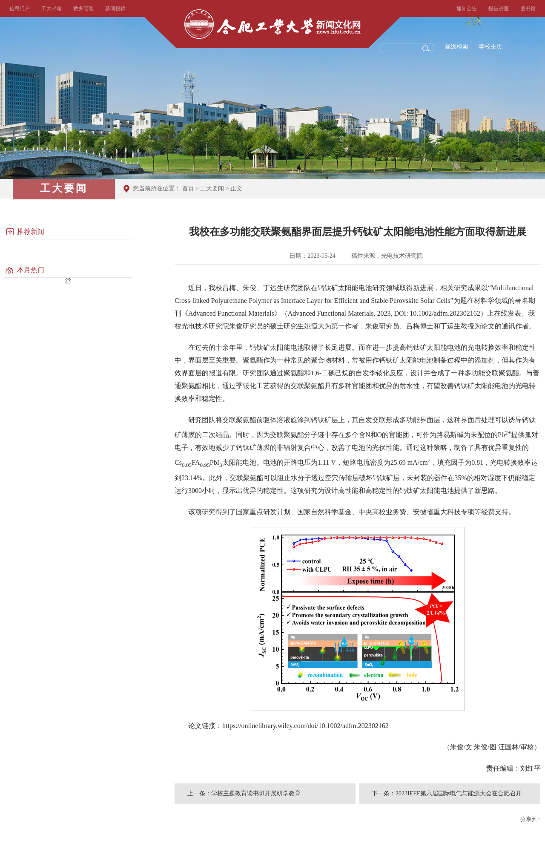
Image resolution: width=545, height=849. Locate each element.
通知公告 (466, 9)
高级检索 (456, 46)
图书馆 (528, 9)
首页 (188, 188)
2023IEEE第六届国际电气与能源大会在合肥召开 (459, 793)
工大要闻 (212, 188)
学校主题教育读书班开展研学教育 (256, 793)
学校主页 (490, 46)
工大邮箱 (51, 9)
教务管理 (83, 9)
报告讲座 (498, 9)
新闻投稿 (115, 9)
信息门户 (19, 9)
